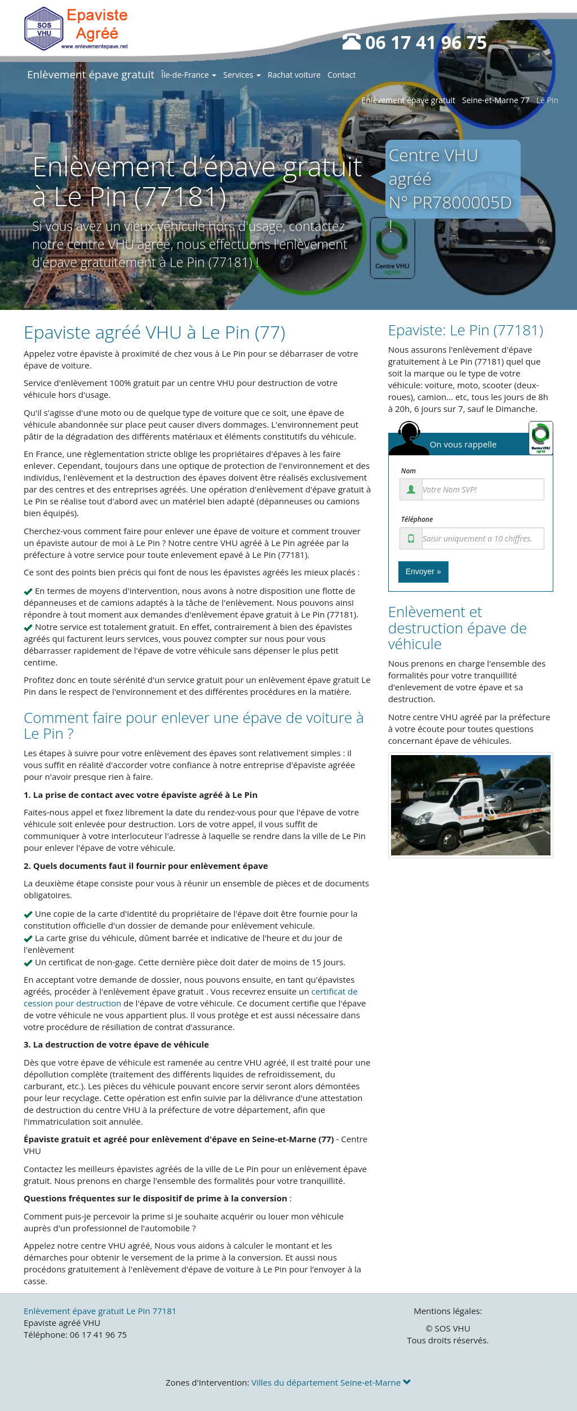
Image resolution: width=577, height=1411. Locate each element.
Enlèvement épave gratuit (90, 74)
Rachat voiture (294, 74)
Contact (341, 74)
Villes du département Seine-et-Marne (331, 1382)
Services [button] (242, 74)
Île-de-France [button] (188, 74)
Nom (408, 471)
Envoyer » (423, 571)
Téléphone (417, 519)
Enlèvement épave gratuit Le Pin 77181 (100, 1310)
